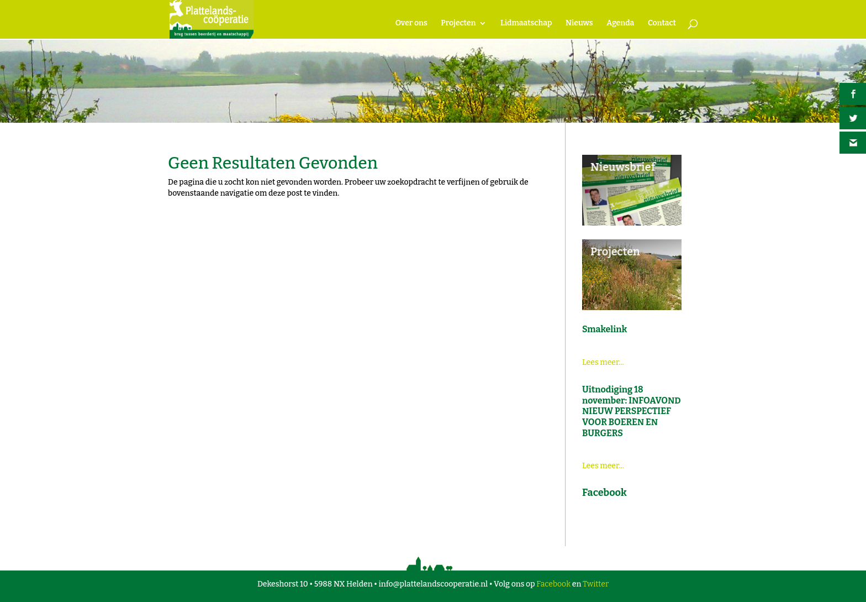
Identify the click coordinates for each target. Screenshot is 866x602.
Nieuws (579, 23)
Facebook (553, 584)
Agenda (620, 23)
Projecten (458, 23)
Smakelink (604, 329)
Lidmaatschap (526, 23)
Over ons (411, 23)
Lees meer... (603, 362)
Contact (662, 23)
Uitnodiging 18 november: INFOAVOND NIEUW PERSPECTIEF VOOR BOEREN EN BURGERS (631, 411)
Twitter (596, 584)
